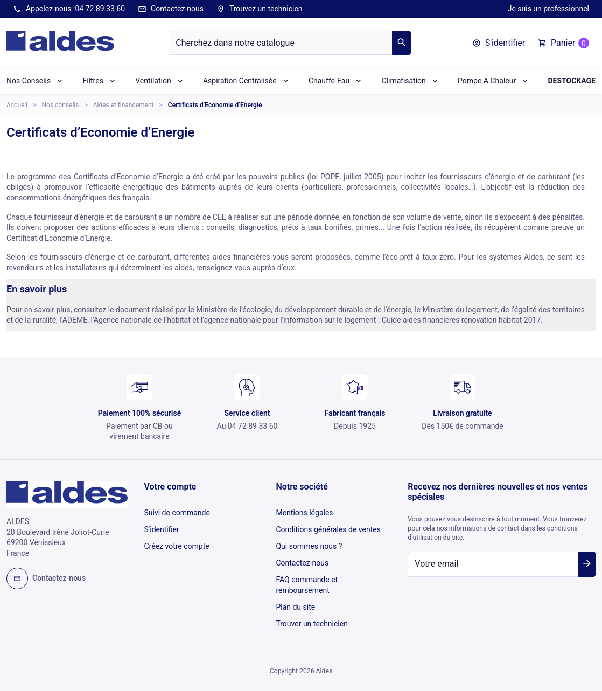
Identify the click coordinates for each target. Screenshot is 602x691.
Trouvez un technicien (259, 9)
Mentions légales (304, 511)
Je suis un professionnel (548, 8)
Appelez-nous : (69, 9)
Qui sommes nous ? (309, 541)
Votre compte (170, 486)
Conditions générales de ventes (328, 526)
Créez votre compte (176, 541)
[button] (498, 43)
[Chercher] (281, 43)
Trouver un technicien (311, 611)
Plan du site (295, 596)
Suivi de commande (177, 511)
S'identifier (161, 526)
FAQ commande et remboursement (307, 576)
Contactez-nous (171, 9)
